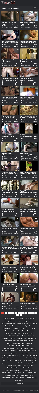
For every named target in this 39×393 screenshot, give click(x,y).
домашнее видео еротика (26, 326)
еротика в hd (21, 336)
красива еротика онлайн (9, 363)
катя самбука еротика (30, 360)
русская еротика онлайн (27, 375)
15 (17, 315)
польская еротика (11, 365)
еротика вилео (21, 338)
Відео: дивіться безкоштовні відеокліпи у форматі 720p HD (16, 390)
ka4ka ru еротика (29, 318)
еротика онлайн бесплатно (25, 340)
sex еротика (19, 321)
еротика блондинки (9, 336)
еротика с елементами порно (10, 355)
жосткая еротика (17, 360)
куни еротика (22, 363)
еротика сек (33, 355)
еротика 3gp (15, 328)
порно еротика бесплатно (25, 365)
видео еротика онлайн (8, 323)
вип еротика (33, 323)
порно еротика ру (12, 368)
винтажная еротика (22, 323)
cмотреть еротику (9, 318)
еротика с (25, 353)
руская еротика (6, 373)
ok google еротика (10, 321)
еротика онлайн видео (13, 343)
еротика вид (30, 336)
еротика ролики (21, 350)
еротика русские (15, 353)
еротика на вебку (10, 340)
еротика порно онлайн (27, 348)
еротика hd (8, 331)
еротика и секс (31, 338)
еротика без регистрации (13, 333)
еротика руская (31, 350)
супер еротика (19, 380)
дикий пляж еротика (11, 326)
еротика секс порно (31, 358)
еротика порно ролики (8, 350)
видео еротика (29, 321)
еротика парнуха (27, 343)
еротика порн (25, 345)
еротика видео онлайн (8, 338)
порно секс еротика (26, 370)
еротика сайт (24, 355)
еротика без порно (27, 331)
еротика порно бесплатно (11, 348)
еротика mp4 (16, 331)
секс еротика (6, 378)
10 (32, 313)
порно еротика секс (25, 368)
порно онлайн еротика (12, 370)
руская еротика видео (18, 373)
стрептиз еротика (31, 378)
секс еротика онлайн (18, 378)
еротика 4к (32, 328)
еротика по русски (14, 345)
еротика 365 (6, 328)
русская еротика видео (11, 375)
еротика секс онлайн (18, 358)
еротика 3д (24, 328)
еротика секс (6, 358)
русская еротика (32, 373)
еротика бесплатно (27, 333)
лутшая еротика (32, 363)
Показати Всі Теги (19, 383)
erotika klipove (19, 318)
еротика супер (6, 360)
